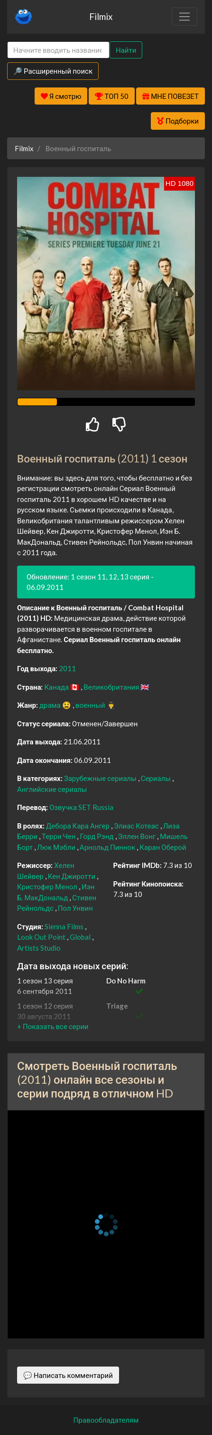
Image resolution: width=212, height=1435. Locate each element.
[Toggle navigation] (184, 17)
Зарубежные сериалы (101, 778)
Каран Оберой (162, 847)
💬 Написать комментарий (68, 1375)
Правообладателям (106, 1420)
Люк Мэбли (57, 847)
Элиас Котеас (137, 825)
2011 (67, 668)
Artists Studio (39, 948)
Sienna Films (65, 926)
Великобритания (111, 687)
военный (91, 705)
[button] (52, 1026)
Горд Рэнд (97, 836)
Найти (126, 50)
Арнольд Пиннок (108, 847)
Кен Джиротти (72, 876)
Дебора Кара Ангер (78, 825)
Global (81, 937)
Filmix (100, 16)
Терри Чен (59, 836)
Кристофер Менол (48, 886)
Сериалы (156, 778)
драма (50, 705)
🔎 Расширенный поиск (52, 71)
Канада (57, 687)
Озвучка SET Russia (81, 807)
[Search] (58, 50)
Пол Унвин (75, 908)
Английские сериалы (52, 789)
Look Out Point (42, 937)
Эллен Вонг (137, 836)
